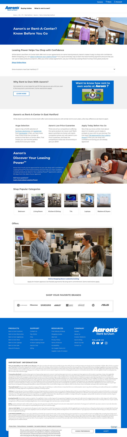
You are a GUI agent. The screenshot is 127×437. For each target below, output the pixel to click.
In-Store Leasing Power (37, 342)
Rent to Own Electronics (16, 334)
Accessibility (55, 345)
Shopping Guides (57, 334)
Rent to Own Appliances (15, 337)
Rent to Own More (14, 340)
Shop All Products (14, 348)
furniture (18, 131)
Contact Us (33, 331)
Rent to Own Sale (13, 345)
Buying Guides (26, 8)
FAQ (31, 337)
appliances (37, 131)
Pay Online (33, 334)
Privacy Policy (56, 340)
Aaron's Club (34, 345)
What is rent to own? (42, 8)
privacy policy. (46, 435)
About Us (77, 334)
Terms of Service (57, 342)
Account (118, 2)
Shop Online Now (19, 63)
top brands (23, 133)
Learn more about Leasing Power (25, 180)
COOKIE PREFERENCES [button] (82, 431)
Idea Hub (54, 337)
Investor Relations (79, 337)
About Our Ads (79, 342)
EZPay (32, 348)
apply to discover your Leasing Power (43, 57)
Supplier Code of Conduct (59, 351)
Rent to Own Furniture (15, 331)
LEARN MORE (21, 94)
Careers (100, 2)
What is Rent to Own (36, 340)
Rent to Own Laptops (15, 342)
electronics (26, 131)
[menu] (63, 6)
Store (108, 2)
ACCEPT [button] (106, 431)
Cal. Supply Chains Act (58, 348)
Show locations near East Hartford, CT (25, 69)
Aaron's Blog (78, 340)
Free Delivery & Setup (58, 331)
